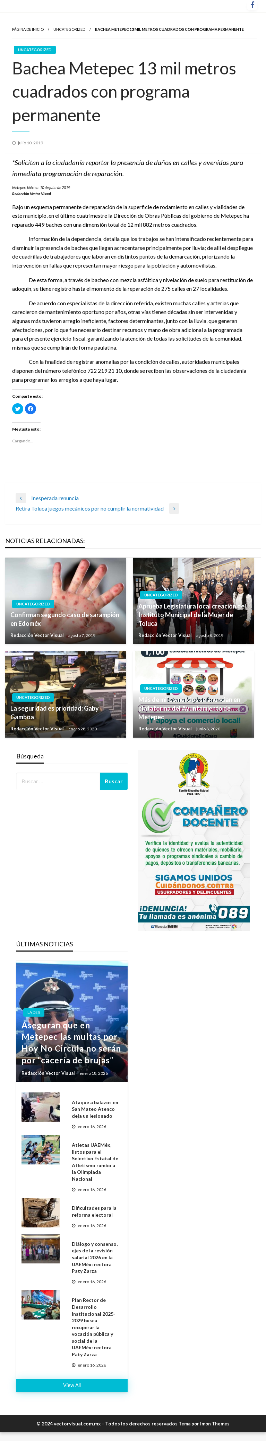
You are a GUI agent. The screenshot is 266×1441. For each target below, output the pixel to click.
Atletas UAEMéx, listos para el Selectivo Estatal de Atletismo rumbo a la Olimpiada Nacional (95, 1162)
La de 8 (33, 1012)
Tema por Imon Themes (204, 1423)
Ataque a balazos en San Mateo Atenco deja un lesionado (95, 1109)
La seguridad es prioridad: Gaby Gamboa (54, 712)
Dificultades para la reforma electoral (94, 1211)
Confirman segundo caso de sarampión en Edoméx (64, 619)
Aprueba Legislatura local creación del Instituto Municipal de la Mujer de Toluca (192, 614)
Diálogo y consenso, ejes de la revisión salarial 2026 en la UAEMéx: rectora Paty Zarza (95, 1257)
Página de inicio (28, 29)
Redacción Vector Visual (37, 635)
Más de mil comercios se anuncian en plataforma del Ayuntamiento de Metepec (189, 708)
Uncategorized (69, 29)
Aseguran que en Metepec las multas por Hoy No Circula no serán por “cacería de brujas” (71, 1042)
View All (72, 1385)
